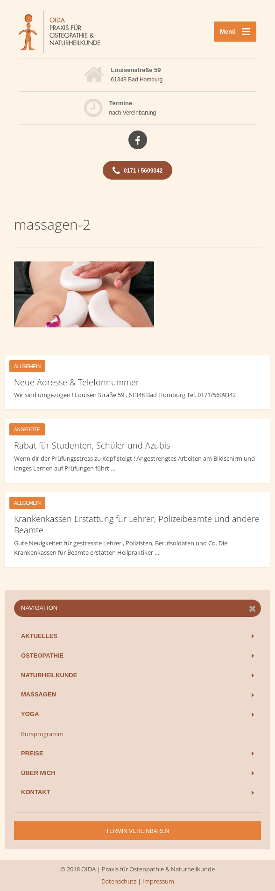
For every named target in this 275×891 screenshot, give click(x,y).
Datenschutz (118, 881)
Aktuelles (39, 635)
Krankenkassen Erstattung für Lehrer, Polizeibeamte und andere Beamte (137, 524)
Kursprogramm (42, 734)
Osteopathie (42, 655)
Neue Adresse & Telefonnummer (76, 382)
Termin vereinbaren (137, 831)
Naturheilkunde (49, 675)
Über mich (38, 772)
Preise (32, 753)
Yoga (30, 713)
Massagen (38, 694)
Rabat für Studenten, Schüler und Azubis (92, 445)
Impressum (158, 881)
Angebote (27, 429)
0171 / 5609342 (138, 170)
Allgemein (27, 366)
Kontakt (35, 792)
